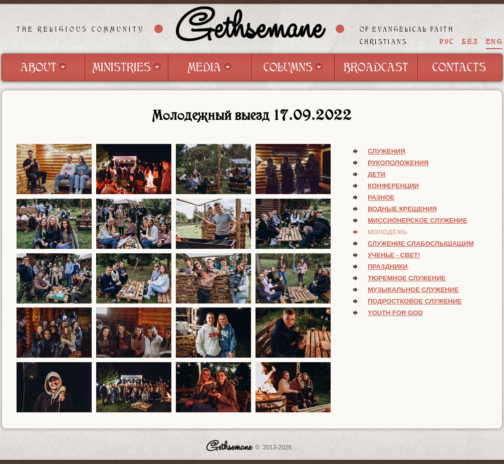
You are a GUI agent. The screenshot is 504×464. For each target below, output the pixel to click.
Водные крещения (402, 209)
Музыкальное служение (413, 289)
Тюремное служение (406, 278)
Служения (386, 151)
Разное (381, 197)
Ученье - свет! (394, 255)
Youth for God (395, 313)
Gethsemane (249, 28)
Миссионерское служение (417, 220)
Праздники (388, 266)
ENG (494, 42)
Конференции (393, 186)
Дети (376, 174)
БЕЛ (470, 42)
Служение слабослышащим (421, 243)
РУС (446, 42)
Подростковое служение (415, 301)
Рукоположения (398, 163)
